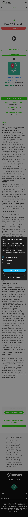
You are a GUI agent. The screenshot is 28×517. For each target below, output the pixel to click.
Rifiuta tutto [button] (14, 274)
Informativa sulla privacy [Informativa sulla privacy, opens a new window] (16, 254)
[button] (14, 277)
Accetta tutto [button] (14, 270)
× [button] (24, 238)
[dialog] (14, 258)
